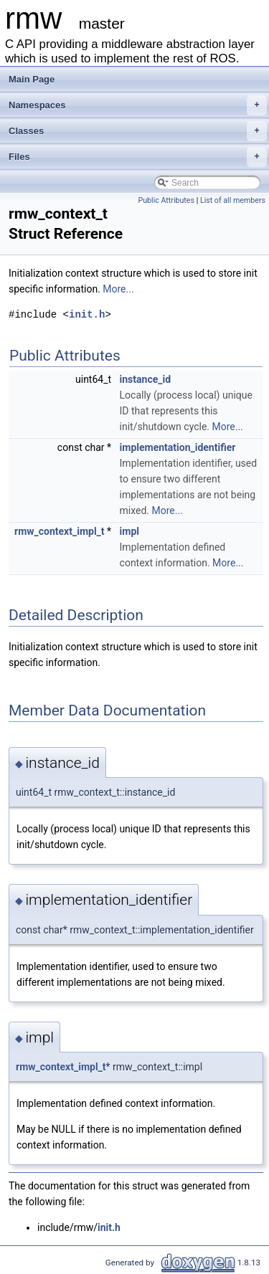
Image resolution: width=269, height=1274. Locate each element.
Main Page (32, 79)
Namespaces (138, 105)
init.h (87, 314)
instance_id (145, 379)
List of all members (232, 200)
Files (138, 157)
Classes (138, 131)
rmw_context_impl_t (59, 531)
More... (118, 289)
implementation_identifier (178, 447)
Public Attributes (166, 200)
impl (129, 531)
